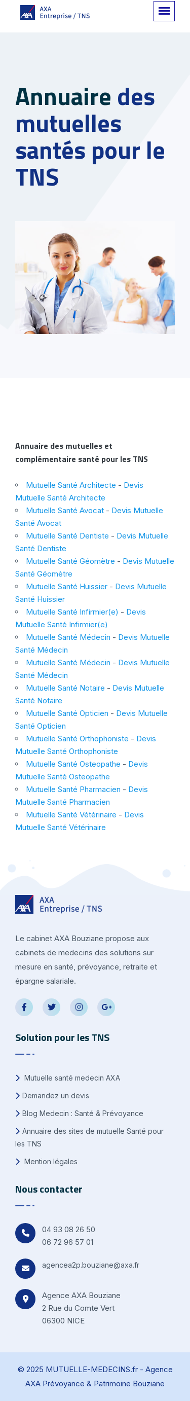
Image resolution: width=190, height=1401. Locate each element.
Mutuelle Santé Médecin (68, 637)
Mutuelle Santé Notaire (65, 688)
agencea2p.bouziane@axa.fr (90, 1265)
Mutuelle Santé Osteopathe (73, 764)
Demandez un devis (52, 1095)
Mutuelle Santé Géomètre (70, 561)
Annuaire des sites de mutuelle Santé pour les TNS (89, 1137)
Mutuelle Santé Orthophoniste (77, 738)
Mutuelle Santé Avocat (65, 510)
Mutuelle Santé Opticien (67, 713)
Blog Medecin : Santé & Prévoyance (79, 1113)
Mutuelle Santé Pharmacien (73, 789)
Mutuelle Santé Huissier (66, 586)
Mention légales (46, 1161)
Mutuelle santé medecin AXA (67, 1077)
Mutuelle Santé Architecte (71, 485)
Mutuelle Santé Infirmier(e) (72, 612)
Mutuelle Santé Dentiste (67, 536)
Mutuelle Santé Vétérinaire (71, 814)
